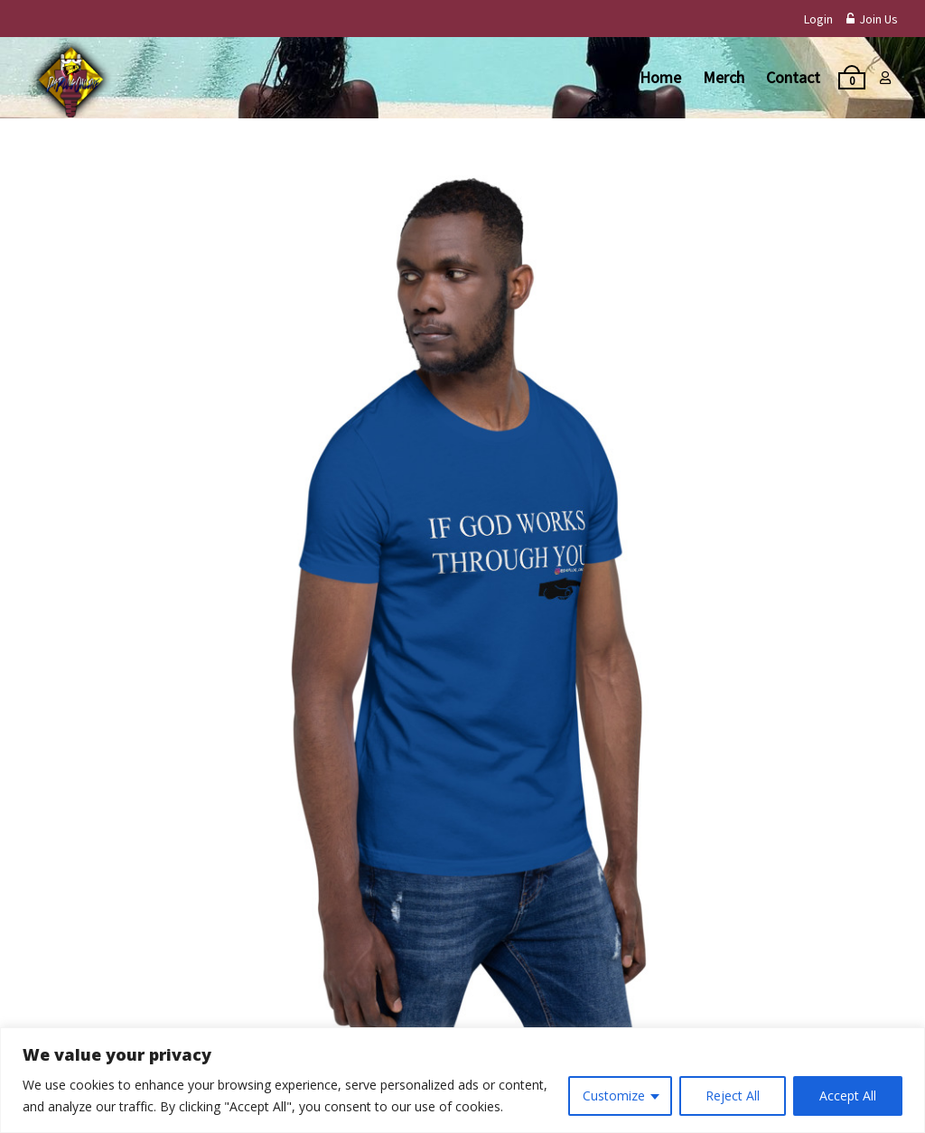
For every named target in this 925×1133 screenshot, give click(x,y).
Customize (614, 1095)
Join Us (872, 19)
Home (660, 77)
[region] (462, 1080)
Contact (793, 77)
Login (818, 19)
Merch (723, 77)
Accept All (847, 1095)
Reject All (732, 1095)
